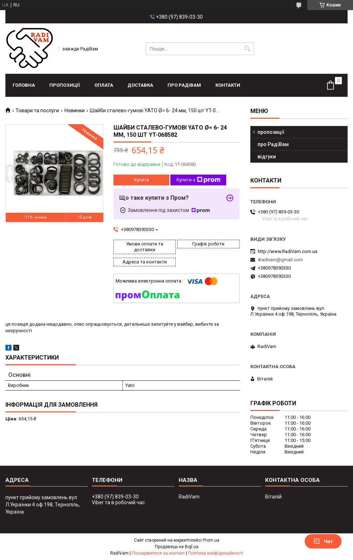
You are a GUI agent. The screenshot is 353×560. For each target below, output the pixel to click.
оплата (103, 85)
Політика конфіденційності (215, 553)
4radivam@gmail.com (280, 259)
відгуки (267, 156)
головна (24, 85)
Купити (141, 179)
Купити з (198, 180)
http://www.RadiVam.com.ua (287, 251)
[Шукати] (247, 48)
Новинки (74, 110)
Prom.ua (211, 540)
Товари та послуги (37, 110)
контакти (227, 85)
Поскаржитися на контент (158, 553)
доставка (140, 85)
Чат (323, 541)
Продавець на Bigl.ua (176, 546)
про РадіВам (184, 85)
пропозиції (64, 85)
